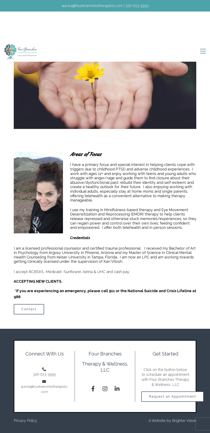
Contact (29, 309)
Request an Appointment (172, 396)
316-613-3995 (44, 374)
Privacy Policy (25, 420)
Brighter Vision (184, 420)
